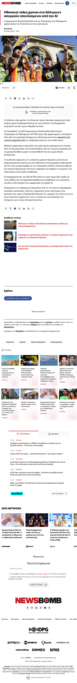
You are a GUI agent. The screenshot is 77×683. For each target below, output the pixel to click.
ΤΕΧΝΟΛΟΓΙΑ (6, 88)
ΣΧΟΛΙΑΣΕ (59, 88)
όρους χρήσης (43, 574)
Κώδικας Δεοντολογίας (45, 619)
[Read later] (74, 87)
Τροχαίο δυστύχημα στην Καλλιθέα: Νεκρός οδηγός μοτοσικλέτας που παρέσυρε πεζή (27, 373)
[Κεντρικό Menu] (73, 3)
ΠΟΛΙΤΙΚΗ (49, 3)
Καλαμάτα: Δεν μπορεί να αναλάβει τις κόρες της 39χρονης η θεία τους (67, 405)
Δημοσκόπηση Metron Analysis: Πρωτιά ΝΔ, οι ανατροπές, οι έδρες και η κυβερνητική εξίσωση (48, 406)
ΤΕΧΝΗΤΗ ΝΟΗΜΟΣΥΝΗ (38, 342)
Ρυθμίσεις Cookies (60, 619)
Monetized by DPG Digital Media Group (45, 658)
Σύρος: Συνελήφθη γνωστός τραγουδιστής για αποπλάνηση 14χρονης (8, 373)
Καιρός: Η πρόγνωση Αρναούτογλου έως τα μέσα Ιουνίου (28, 404)
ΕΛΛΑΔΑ (41, 3)
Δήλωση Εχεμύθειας (28, 619)
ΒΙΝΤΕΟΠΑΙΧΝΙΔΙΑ (56, 342)
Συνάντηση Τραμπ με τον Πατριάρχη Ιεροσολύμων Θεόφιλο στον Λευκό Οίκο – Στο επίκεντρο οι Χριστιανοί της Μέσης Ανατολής (37, 463)
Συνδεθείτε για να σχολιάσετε (18, 298)
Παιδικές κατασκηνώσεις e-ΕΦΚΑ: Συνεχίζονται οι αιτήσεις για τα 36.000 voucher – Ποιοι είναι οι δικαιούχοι (35, 444)
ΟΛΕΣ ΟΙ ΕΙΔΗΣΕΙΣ (30, 3)
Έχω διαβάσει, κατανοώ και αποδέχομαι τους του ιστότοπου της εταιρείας (38, 574)
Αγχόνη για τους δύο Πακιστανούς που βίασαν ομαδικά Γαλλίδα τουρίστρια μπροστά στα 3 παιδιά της (67, 374)
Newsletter (20, 331)
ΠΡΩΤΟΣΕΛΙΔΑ (59, 3)
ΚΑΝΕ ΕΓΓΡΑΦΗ (38, 584)
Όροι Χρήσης (15, 619)
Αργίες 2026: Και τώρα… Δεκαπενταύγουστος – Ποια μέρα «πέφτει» (36, 454)
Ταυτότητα (4, 619)
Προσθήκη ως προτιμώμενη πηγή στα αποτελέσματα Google (38, 112)
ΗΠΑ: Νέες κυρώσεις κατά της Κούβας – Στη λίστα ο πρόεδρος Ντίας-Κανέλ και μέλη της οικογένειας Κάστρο (36, 473)
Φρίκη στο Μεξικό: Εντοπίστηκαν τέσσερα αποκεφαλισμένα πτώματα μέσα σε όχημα (37, 484)
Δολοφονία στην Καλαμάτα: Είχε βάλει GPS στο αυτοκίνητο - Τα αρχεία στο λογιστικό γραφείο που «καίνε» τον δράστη (9, 408)
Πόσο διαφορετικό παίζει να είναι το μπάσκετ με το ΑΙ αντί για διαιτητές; (35, 534)
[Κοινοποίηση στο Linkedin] (24, 98)
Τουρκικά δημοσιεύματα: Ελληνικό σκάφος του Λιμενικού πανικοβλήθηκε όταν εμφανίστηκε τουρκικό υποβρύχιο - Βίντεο (48, 375)
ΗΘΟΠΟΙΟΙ (22, 342)
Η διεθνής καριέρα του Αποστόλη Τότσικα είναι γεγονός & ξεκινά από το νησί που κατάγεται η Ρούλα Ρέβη (60, 535)
